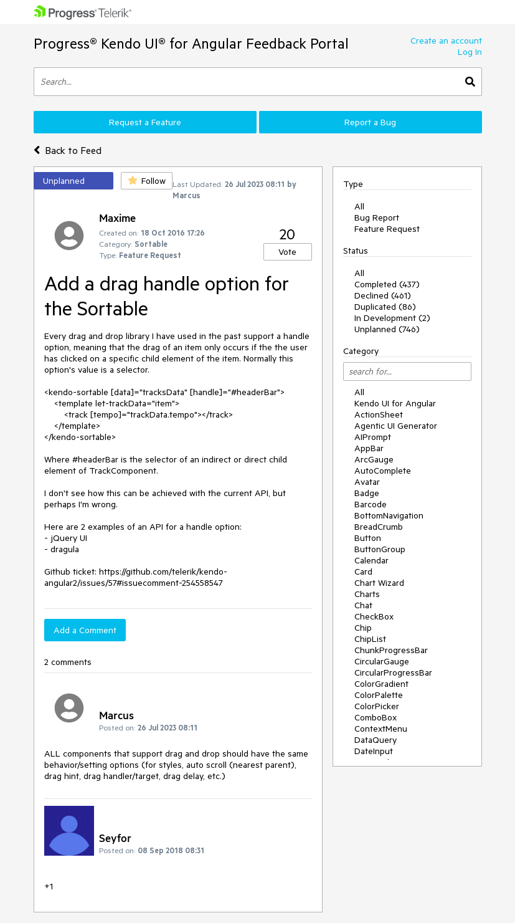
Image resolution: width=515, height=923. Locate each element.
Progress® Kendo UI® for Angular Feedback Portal (191, 43)
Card (363, 571)
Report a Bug (370, 122)
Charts (367, 594)
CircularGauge (381, 661)
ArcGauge (374, 459)
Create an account (446, 40)
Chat (363, 605)
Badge (366, 493)
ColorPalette (378, 695)
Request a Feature (145, 122)
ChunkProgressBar (391, 650)
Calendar (371, 560)
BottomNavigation (388, 515)
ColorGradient (381, 683)
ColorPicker (376, 706)
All (359, 206)
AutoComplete (382, 470)
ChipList (370, 638)
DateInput (373, 751)
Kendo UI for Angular (395, 403)
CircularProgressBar (393, 672)
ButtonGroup (379, 549)
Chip (363, 627)
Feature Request (387, 228)
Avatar (367, 481)
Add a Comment (85, 630)
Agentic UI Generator (395, 425)
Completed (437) (387, 284)
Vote (287, 251)
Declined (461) (382, 295)
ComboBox (375, 717)
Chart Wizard (379, 582)
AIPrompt (372, 436)
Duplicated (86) (385, 306)
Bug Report (376, 217)
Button (367, 537)
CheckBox (374, 616)
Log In (470, 51)
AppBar (369, 448)
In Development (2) (392, 317)
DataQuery (375, 739)
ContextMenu (380, 728)
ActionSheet (378, 414)
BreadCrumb (378, 526)
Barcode (370, 504)
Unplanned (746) (387, 329)
